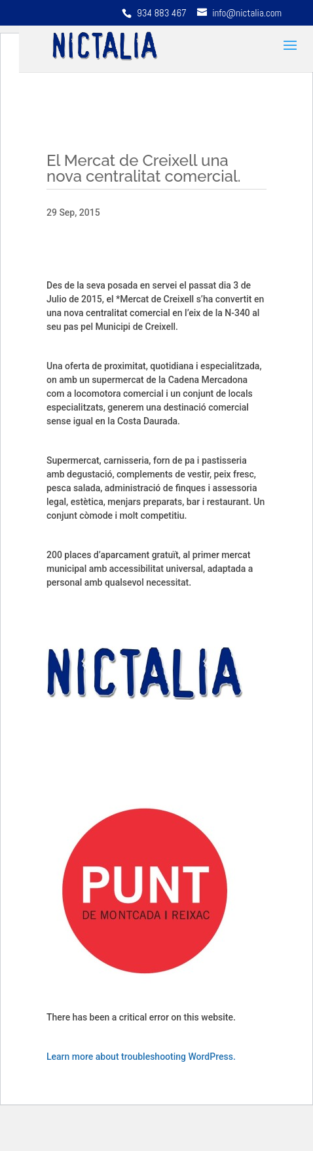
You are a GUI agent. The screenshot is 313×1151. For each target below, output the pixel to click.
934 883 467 (163, 13)
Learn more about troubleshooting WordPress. (141, 1056)
